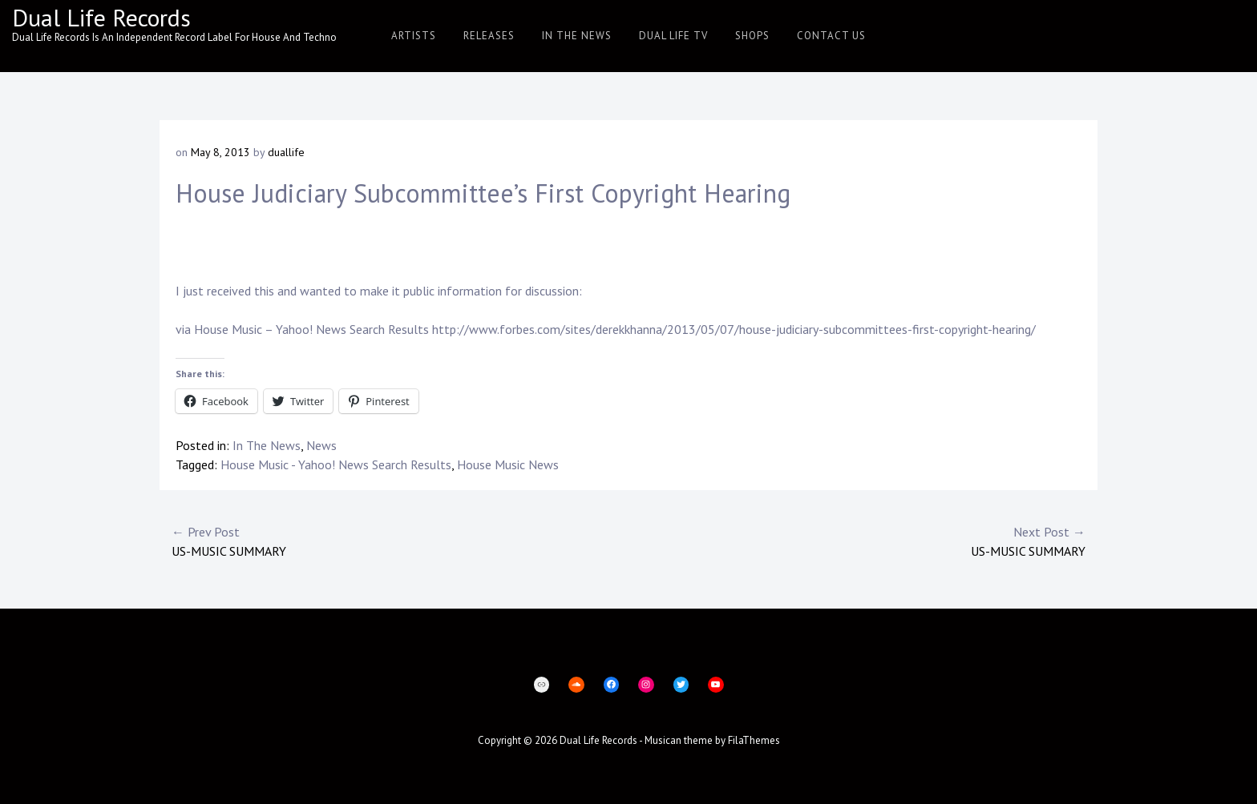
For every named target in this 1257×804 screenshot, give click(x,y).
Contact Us (831, 35)
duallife (286, 152)
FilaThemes (754, 740)
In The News (577, 35)
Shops (752, 35)
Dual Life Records (101, 17)
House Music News (508, 464)
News (321, 445)
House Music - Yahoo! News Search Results (335, 464)
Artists (413, 35)
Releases (489, 35)
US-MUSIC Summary (400, 540)
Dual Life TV (673, 35)
